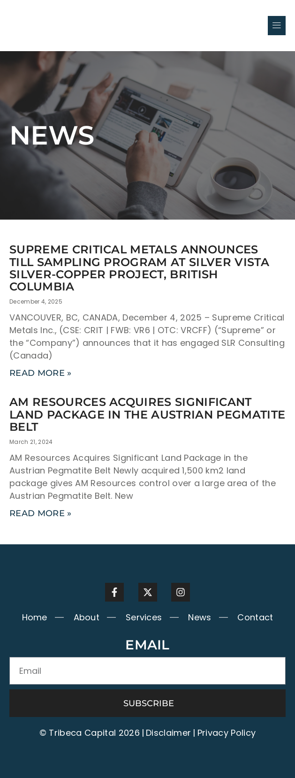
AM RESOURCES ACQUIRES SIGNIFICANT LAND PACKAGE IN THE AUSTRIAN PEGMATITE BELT (147, 414)
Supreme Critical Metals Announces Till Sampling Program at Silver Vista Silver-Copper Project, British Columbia (139, 268)
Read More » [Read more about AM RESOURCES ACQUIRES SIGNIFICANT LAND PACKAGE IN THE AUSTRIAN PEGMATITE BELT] (40, 513)
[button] (277, 25)
